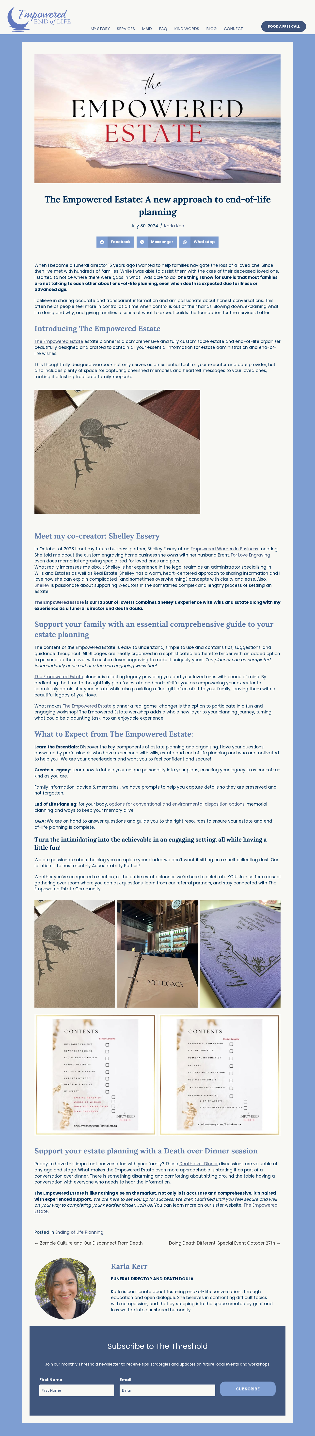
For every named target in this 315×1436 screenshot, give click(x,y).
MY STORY (99, 29)
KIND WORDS (186, 29)
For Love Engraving (250, 555)
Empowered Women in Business (224, 549)
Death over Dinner (198, 1164)
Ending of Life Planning (79, 1232)
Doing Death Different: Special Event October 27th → (225, 1243)
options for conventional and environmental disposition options (177, 804)
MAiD (146, 29)
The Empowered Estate (58, 341)
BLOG (211, 29)
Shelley (41, 585)
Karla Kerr (174, 226)
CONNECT (233, 29)
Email (125, 1379)
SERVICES (125, 29)
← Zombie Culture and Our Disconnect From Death (88, 1243)
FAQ (162, 29)
